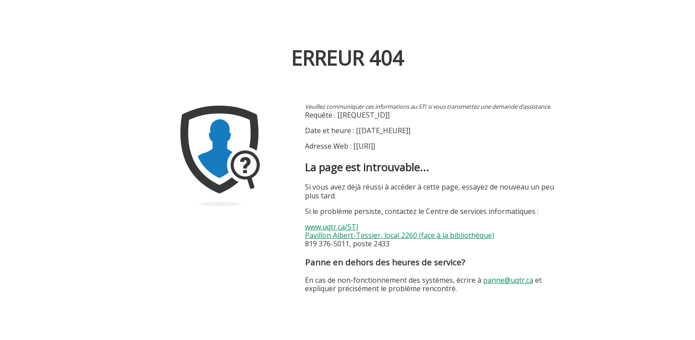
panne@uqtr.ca (508, 280)
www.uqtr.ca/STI (332, 227)
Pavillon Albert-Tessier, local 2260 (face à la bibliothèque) (399, 235)
